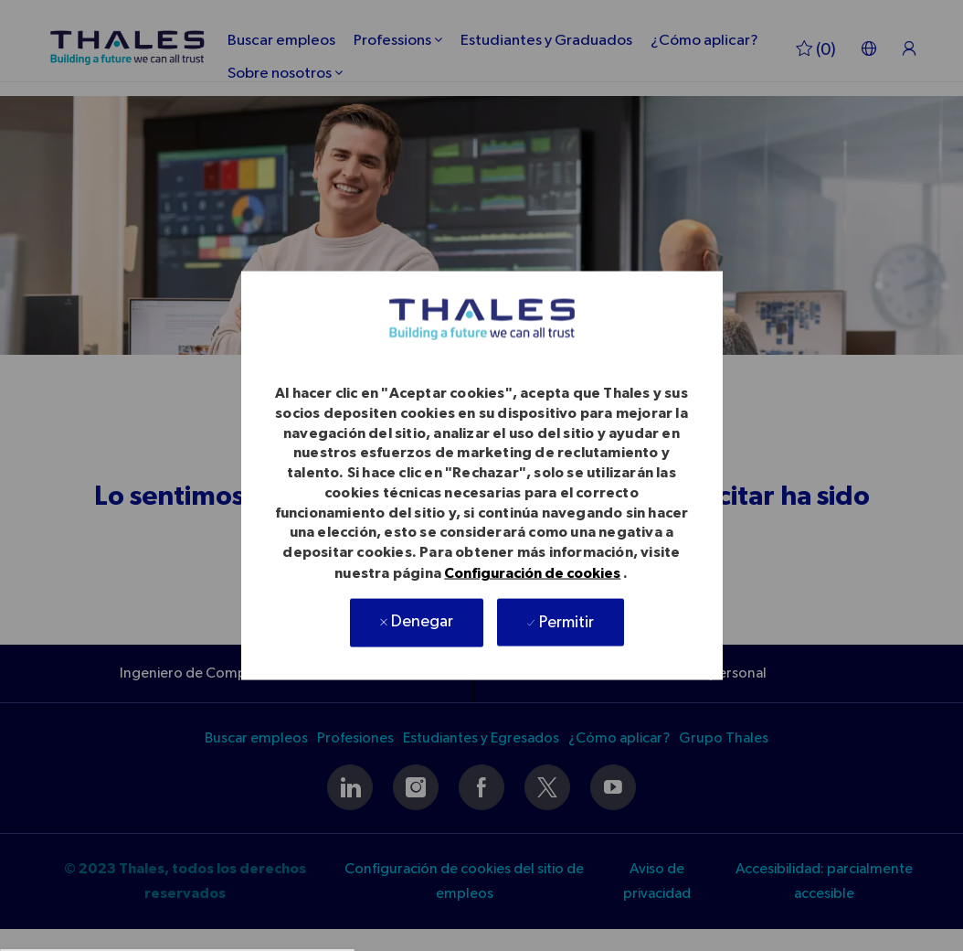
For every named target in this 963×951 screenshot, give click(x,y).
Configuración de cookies (532, 572)
